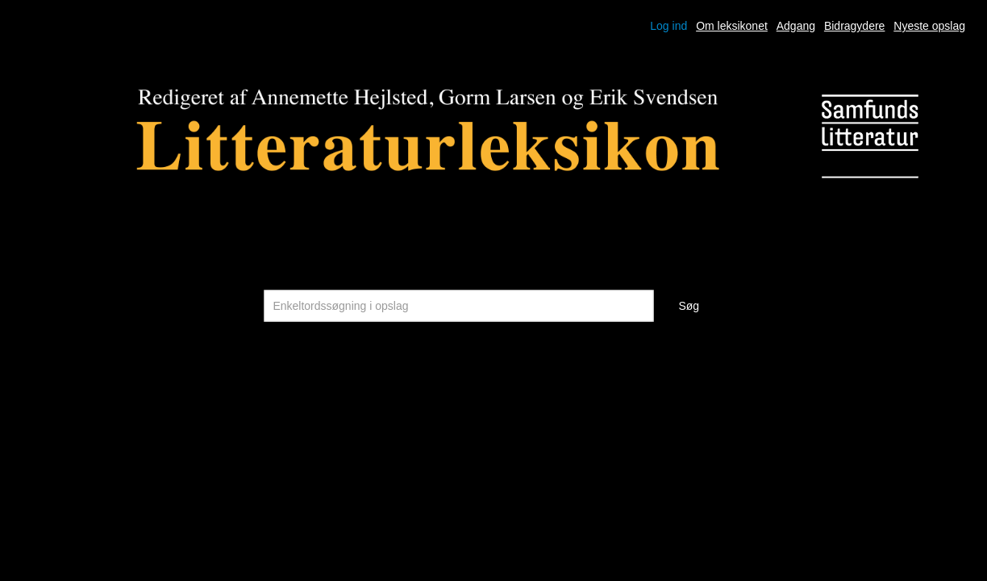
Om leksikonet (732, 25)
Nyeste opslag (929, 25)
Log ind (668, 25)
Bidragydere (854, 25)
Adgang (796, 25)
